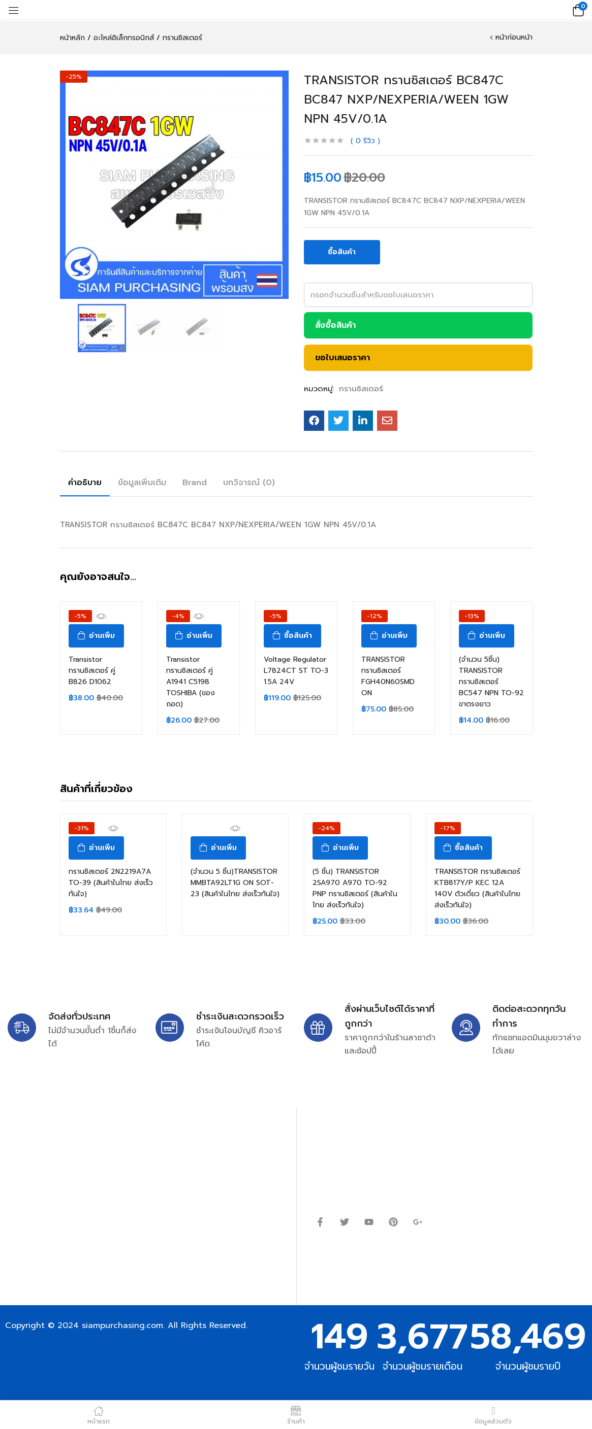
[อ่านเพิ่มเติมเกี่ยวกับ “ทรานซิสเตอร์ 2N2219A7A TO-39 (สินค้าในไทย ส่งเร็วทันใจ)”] (96, 848)
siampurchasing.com (122, 1325)
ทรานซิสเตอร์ (182, 37)
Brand (194, 483)
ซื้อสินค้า (342, 252)
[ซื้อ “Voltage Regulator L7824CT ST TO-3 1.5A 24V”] (292, 636)
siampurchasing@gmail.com (95, 1164)
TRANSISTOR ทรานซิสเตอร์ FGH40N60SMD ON (388, 676)
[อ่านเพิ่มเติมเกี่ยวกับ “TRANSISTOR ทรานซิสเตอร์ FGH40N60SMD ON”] (389, 636)
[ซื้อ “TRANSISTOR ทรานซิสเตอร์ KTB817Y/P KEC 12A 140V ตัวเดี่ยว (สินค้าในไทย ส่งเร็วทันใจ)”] (463, 848)
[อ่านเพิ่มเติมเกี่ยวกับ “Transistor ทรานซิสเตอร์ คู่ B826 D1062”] (96, 636)
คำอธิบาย (85, 483)
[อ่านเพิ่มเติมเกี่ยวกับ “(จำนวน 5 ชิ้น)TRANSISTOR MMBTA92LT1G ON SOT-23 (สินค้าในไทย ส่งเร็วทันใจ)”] (218, 848)
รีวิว (365, 140)
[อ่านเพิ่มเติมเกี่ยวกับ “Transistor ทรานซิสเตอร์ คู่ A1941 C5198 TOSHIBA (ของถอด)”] (194, 636)
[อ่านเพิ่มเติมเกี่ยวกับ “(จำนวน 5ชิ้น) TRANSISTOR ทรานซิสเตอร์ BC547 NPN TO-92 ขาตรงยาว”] (486, 636)
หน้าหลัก (72, 37)
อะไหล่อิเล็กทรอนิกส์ (124, 37)
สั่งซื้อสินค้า (335, 325)
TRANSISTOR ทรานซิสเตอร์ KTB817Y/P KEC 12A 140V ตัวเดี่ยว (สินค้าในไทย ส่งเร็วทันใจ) (477, 888)
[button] (576, 9)
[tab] (85, 484)
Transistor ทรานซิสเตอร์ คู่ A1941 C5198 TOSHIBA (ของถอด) (190, 681)
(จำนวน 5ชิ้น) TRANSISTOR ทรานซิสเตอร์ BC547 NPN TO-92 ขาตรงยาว (491, 681)
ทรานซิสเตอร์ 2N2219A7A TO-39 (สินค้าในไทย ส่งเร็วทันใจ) (111, 882)
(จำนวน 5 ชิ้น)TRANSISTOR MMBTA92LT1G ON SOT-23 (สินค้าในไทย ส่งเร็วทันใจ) (235, 882)
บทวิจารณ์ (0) (249, 483)
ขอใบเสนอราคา (342, 358)
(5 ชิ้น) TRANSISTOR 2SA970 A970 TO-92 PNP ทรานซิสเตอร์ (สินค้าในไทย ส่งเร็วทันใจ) (355, 888)
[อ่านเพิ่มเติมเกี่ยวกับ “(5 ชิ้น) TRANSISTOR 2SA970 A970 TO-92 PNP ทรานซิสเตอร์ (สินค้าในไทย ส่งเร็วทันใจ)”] (340, 848)
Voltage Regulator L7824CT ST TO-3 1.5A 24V (296, 670)
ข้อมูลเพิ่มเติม (142, 483)
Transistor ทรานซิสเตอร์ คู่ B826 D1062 (92, 670)
